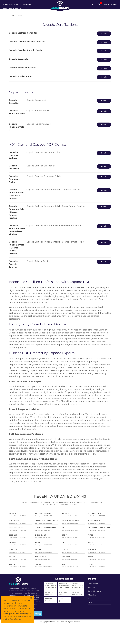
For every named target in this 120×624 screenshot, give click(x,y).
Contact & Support (12, 9)
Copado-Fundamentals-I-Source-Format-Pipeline (17, 212)
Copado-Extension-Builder (14, 179)
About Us (13, 4)
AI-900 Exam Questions (63, 600)
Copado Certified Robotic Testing (26, 50)
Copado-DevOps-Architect (13, 155)
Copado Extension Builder (22, 67)
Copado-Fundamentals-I (17, 113)
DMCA (90, 603)
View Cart (91, 587)
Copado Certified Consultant (23, 33)
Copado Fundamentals (21, 76)
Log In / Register (110, 5)
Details (104, 33)
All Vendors (25, 4)
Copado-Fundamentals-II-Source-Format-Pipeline (17, 248)
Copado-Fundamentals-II (17, 127)
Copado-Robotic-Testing (13, 264)
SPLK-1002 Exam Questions (77, 593)
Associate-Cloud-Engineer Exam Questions (77, 585)
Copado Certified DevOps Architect (27, 41)
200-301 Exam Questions (50, 600)
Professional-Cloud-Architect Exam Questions (50, 585)
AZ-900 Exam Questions (49, 593)
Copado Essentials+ (19, 59)
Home (5, 4)
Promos (91, 599)
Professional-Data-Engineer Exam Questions (64, 585)
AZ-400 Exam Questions (63, 593)
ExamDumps (55, 622)
